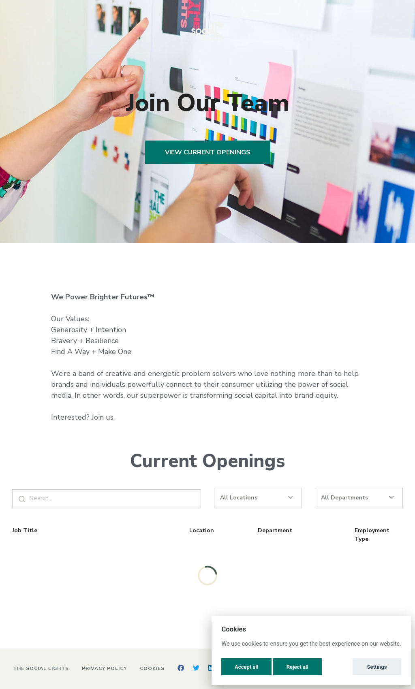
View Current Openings (207, 152)
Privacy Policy (104, 668)
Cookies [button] (152, 668)
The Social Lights (41, 668)
